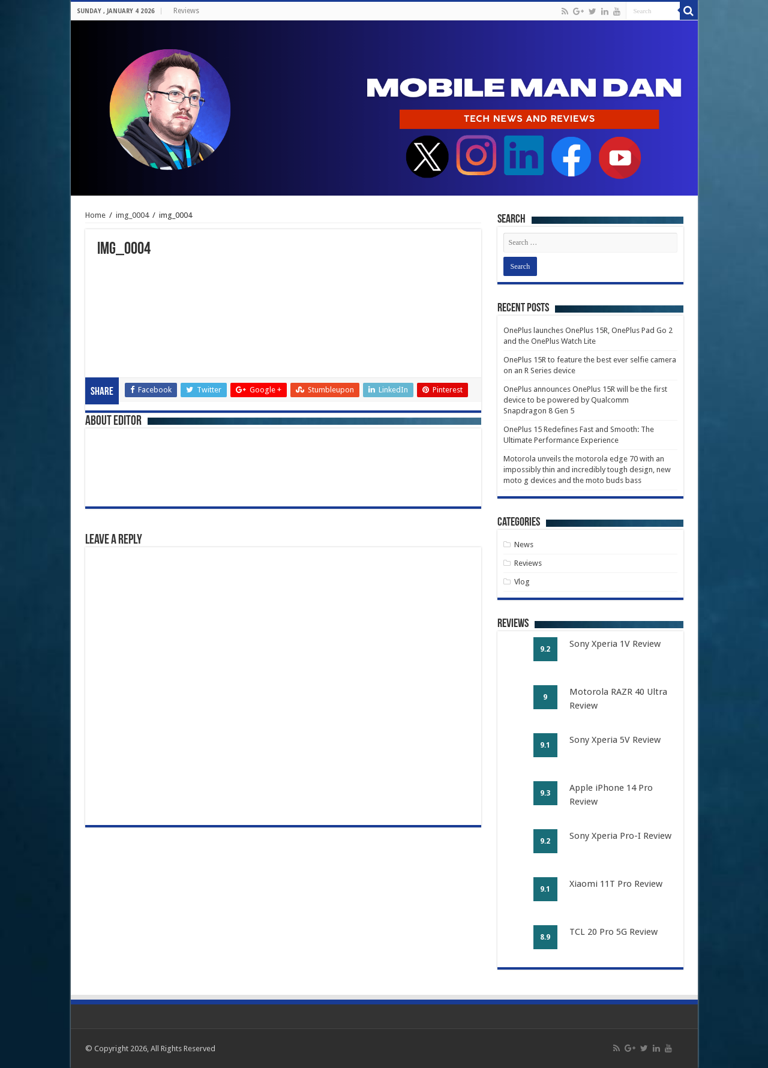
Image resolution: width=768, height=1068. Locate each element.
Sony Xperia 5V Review (615, 739)
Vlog (522, 581)
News (523, 544)
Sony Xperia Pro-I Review (620, 835)
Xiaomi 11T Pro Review (615, 883)
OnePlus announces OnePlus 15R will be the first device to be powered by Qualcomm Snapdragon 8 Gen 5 (585, 400)
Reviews (186, 11)
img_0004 (132, 215)
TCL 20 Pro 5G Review (613, 931)
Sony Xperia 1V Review (615, 643)
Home (95, 215)
